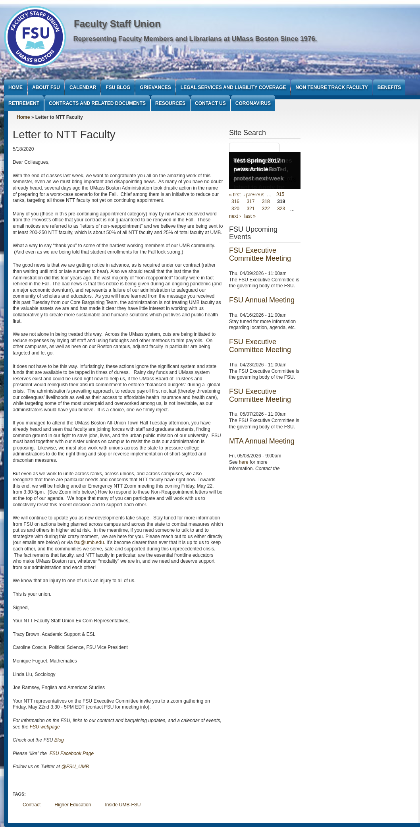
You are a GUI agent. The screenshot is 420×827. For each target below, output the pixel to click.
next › (235, 216)
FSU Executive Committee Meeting (260, 254)
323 (281, 209)
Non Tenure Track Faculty (331, 87)
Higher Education (72, 805)
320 (235, 209)
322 (266, 209)
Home (15, 87)
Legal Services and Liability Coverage (233, 87)
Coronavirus (253, 103)
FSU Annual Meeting (262, 300)
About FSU (46, 87)
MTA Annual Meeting (262, 441)
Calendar (82, 87)
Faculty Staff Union (117, 23)
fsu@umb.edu (89, 542)
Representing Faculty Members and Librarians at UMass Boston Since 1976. (195, 39)
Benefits (389, 87)
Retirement (23, 103)
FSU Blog (118, 87)
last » (250, 216)
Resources (170, 103)
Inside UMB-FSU (123, 805)
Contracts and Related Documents (97, 103)
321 (250, 209)
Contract (31, 805)
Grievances (155, 87)
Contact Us (210, 103)
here (244, 462)
